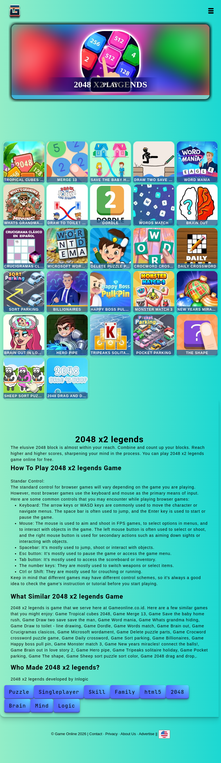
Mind (42, 705)
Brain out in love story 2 (24, 334)
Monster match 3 (153, 291)
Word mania (197, 161)
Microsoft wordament (67, 248)
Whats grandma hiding (24, 205)
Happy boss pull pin (110, 291)
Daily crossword (197, 248)
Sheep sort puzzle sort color (24, 378)
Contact (95, 734)
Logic (66, 705)
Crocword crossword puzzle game (153, 248)
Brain (17, 705)
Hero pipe (67, 334)
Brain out (197, 205)
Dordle (110, 205)
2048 (177, 692)
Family (125, 692)
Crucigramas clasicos (24, 248)
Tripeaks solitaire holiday (110, 334)
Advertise (146, 734)
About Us (128, 734)
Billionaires (67, 291)
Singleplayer (59, 692)
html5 (152, 692)
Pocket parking (153, 334)
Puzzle (19, 692)
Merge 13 (67, 161)
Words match (153, 205)
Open (211, 10)
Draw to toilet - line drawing (67, 205)
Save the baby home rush (110, 161)
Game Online (32, 11)
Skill (97, 692)
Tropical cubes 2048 (24, 161)
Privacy (111, 734)
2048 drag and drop (67, 378)
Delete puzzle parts (110, 248)
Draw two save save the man (153, 161)
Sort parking (24, 291)
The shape (197, 334)
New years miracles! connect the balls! (197, 291)
